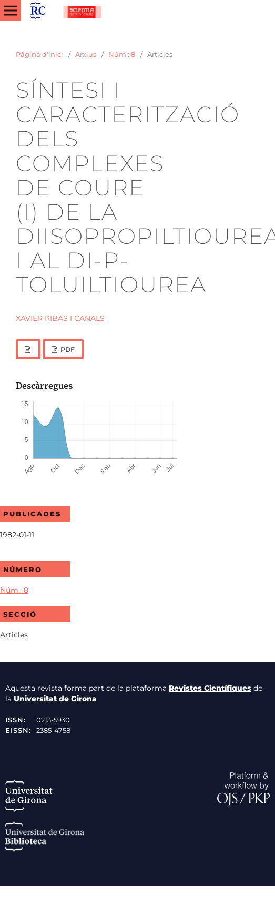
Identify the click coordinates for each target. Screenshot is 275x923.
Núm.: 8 (121, 54)
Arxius (85, 54)
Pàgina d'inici (39, 54)
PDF (67, 350)
